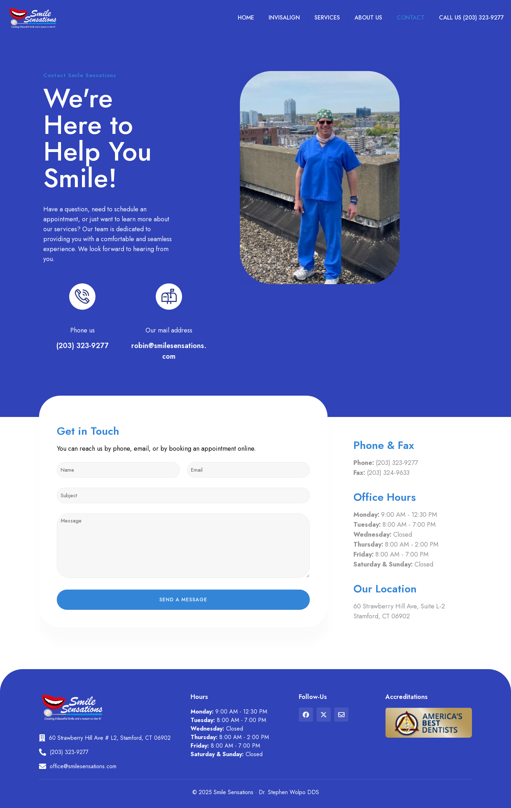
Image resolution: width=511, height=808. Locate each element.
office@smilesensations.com (83, 766)
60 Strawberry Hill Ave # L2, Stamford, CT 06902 (110, 738)
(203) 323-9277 (82, 346)
